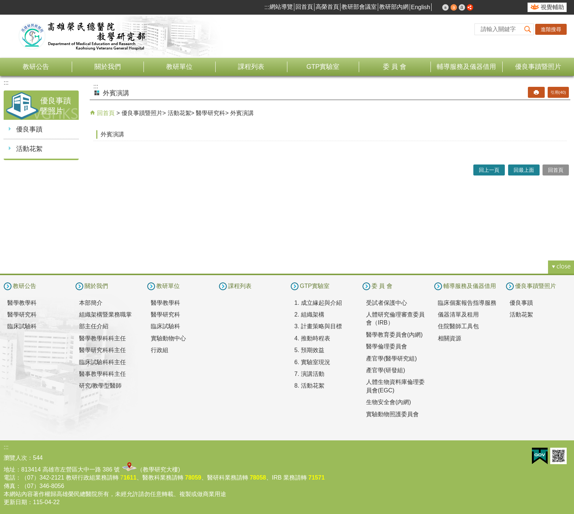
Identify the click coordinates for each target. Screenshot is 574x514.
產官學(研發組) (385, 370)
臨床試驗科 (22, 326)
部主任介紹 (93, 326)
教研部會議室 (359, 7)
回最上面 (524, 170)
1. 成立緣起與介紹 (318, 303)
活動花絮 (29, 148)
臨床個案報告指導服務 (467, 303)
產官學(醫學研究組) (391, 358)
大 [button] (462, 7)
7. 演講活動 (309, 374)
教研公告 (36, 66)
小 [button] (445, 7)
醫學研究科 (210, 113)
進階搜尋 (551, 29)
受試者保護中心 (386, 303)
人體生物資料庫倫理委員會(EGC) (395, 386)
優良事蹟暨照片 (538, 66)
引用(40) (558, 92)
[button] (527, 29)
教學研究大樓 (160, 469)
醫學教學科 (22, 303)
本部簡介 (90, 303)
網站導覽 (281, 7)
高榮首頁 (327, 7)
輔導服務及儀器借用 (466, 66)
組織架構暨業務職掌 (105, 314)
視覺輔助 (552, 7)
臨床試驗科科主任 (102, 362)
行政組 (159, 350)
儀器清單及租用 (458, 314)
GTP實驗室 (322, 66)
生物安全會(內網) (388, 402)
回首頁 (304, 7)
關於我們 (107, 66)
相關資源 (449, 338)
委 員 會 (394, 66)
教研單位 (179, 66)
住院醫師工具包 (458, 326)
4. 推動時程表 (312, 338)
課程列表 (251, 66)
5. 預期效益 (309, 350)
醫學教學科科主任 (102, 338)
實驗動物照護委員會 (392, 414)
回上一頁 (489, 170)
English (420, 7)
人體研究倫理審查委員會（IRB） (395, 318)
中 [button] (454, 7)
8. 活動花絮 (309, 385)
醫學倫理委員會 (386, 346)
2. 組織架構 (309, 314)
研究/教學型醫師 (100, 385)
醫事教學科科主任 (102, 374)
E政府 (540, 456)
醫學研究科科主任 (102, 350)
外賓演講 (242, 113)
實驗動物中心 (168, 338)
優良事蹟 (29, 129)
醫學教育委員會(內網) (394, 335)
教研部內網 (394, 7)
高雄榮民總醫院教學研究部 (82, 36)
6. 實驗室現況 (312, 362)
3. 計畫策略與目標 (318, 326)
